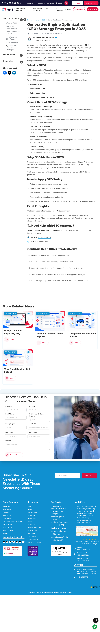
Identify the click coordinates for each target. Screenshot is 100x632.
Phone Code (9, 426)
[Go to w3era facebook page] (2, 3)
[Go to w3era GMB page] (23, 537)
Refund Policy (33, 532)
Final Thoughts (12, 42)
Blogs (29, 501)
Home (29, 20)
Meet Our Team (8, 526)
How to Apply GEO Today (11, 38)
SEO (43, 20)
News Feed (31, 514)
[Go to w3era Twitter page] (13, 537)
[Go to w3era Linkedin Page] (7, 3)
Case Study (7, 504)
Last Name (31, 408)
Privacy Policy (33, 535)
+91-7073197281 (44, 237)
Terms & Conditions (34, 538)
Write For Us (7, 523)
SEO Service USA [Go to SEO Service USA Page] (57, 535)
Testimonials (7, 514)
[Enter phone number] (40, 429)
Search (59, 3)
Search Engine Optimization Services (61, 503)
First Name (8, 408)
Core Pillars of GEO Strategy (11, 27)
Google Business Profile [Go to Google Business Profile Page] (59, 532)
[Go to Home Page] (7, 9)
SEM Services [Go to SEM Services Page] (55, 529)
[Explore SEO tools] (91, 3)
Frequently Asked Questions (13, 517)
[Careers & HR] (81, 549)
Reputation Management (59, 517)
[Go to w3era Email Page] (13, 3)
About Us (6, 501)
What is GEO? (11, 23)
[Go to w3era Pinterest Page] (18, 3)
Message (8, 437)
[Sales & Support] (81, 555)
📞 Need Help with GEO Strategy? (11, 48)
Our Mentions (32, 507)
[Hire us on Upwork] (60, 546)
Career (30, 517)
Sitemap (5, 529)
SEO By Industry (33, 526)
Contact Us (7, 510)
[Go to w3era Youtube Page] (15, 3)
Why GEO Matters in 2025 (13, 33)
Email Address (10, 413)
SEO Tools (31, 520)
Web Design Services (59, 523)
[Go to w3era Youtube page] (17, 537)
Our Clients (31, 529)
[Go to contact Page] (50, 3)
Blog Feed (31, 510)
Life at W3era (7, 520)
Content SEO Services (58, 526)
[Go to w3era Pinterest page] (20, 537)
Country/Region (10, 420)
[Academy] (82, 543)
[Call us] (66, 3)
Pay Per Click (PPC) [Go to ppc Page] (59, 520)
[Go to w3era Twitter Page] (10, 3)
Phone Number (33, 426)
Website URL (32, 420)
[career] (77, 3)
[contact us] (85, 572)
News (37, 20)
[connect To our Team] (95, 620)
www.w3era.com (41, 242)
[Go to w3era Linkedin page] (10, 537)
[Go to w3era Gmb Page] (20, 3)
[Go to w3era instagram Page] (5, 3)
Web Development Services (61, 513)
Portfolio (6, 507)
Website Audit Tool (34, 523)
